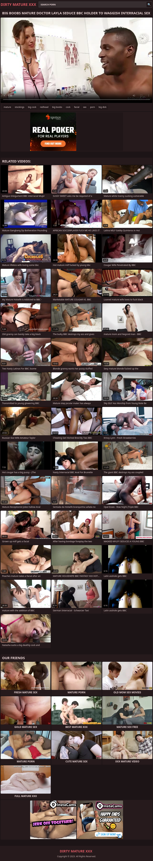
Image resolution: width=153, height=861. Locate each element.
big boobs (57, 107)
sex (84, 107)
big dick (102, 107)
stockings (19, 107)
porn (92, 107)
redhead (44, 107)
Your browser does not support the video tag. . (76, 60)
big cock (32, 107)
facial (76, 107)
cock (68, 107)
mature (7, 107)
